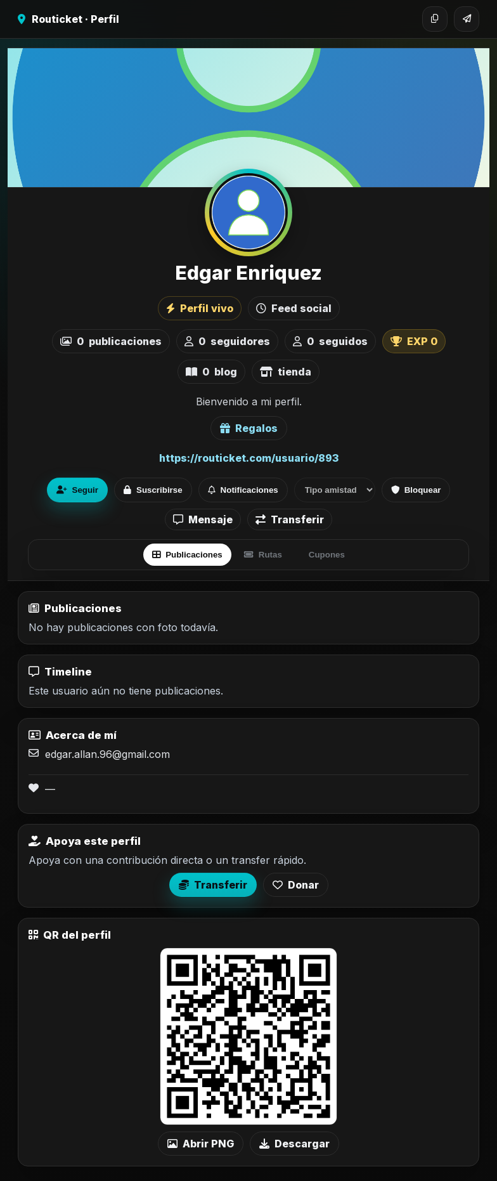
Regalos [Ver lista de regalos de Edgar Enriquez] (249, 428)
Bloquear (416, 490)
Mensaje (203, 519)
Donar (296, 884)
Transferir (289, 519)
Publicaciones (187, 554)
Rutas (263, 554)
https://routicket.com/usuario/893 (249, 458)
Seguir (77, 490)
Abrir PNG (200, 1143)
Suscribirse (153, 490)
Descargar (294, 1143)
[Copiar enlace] (435, 19)
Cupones (327, 554)
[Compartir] (466, 19)
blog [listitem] (211, 371)
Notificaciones (243, 490)
